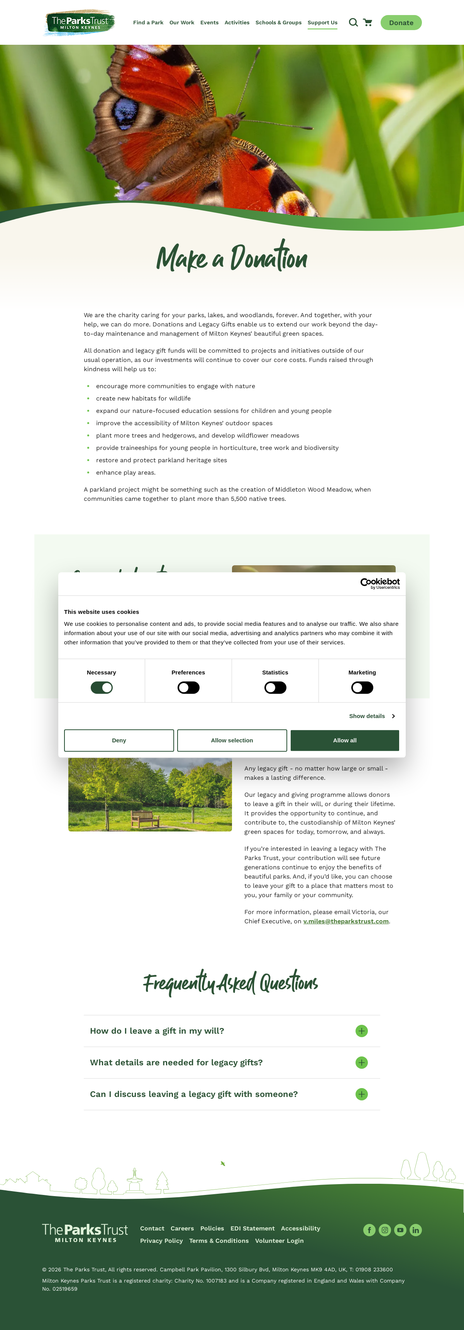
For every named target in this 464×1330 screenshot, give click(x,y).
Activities (237, 22)
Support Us (322, 22)
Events (209, 22)
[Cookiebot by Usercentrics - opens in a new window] (366, 584)
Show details (367, 716)
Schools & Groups (278, 22)
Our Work (181, 22)
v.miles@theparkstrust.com (346, 921)
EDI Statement (252, 1228)
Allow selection (232, 740)
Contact (152, 1228)
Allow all (345, 740)
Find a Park (148, 22)
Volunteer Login (279, 1240)
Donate (401, 23)
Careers (182, 1228)
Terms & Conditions (219, 1240)
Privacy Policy (161, 1240)
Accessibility (300, 1228)
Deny (119, 740)
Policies (212, 1228)
